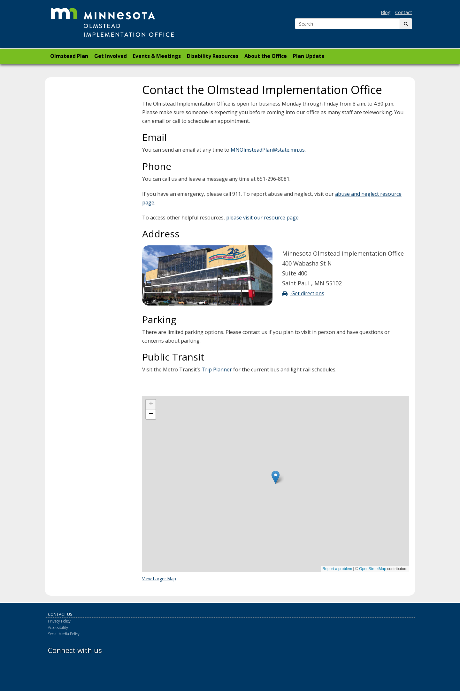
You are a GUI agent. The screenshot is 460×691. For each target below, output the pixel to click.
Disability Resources (212, 56)
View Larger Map (159, 579)
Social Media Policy (64, 634)
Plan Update (309, 56)
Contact (403, 12)
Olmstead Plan (69, 56)
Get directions (303, 293)
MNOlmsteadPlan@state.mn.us (268, 149)
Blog (386, 12)
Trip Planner (217, 369)
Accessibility (58, 627)
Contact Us (60, 614)
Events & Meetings (157, 56)
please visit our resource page (262, 217)
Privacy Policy (59, 621)
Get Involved (110, 56)
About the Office (265, 56)
